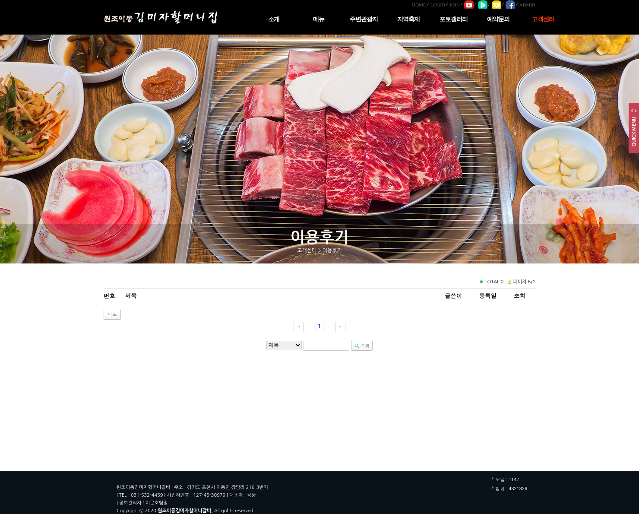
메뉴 (318, 19)
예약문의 (498, 19)
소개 (273, 19)
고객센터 (543, 19)
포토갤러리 (454, 19)
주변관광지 (364, 19)
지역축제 (408, 19)
